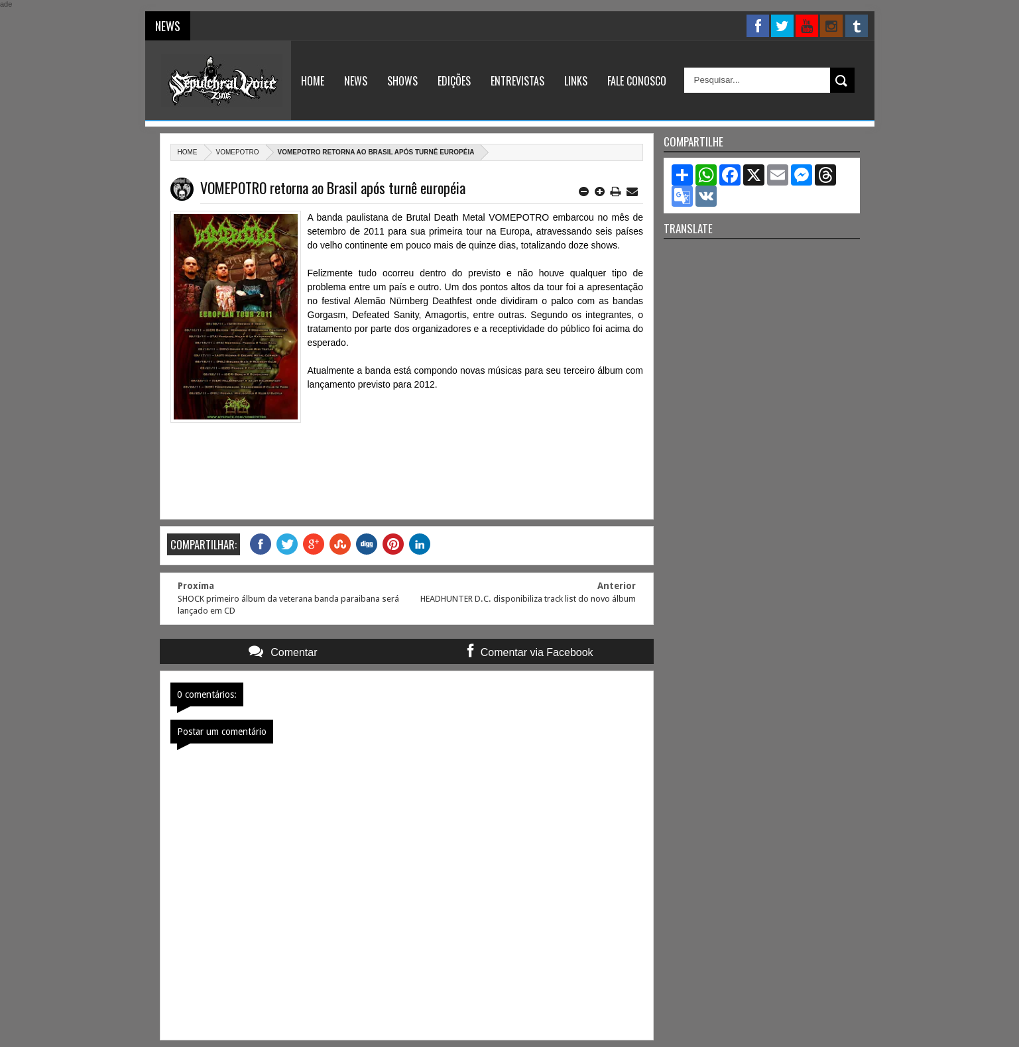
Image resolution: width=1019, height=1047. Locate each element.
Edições (454, 81)
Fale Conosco (636, 81)
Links (575, 81)
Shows (402, 81)
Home (312, 81)
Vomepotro (237, 152)
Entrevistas (517, 81)
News (355, 81)
